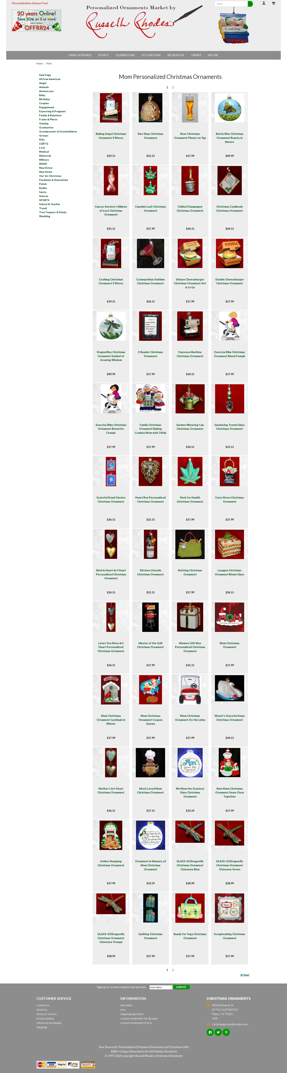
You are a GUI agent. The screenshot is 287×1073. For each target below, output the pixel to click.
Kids (42, 139)
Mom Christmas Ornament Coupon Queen (151, 719)
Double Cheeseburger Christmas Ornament (229, 281)
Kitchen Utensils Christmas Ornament (150, 572)
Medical (44, 151)
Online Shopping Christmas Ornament (111, 863)
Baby (42, 95)
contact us (42, 1005)
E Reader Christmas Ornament (150, 354)
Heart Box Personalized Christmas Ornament (150, 499)
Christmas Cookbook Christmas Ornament (229, 208)
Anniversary (46, 91)
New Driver (46, 167)
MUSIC (43, 163)
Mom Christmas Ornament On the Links (190, 717)
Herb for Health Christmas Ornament (190, 499)
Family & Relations (50, 115)
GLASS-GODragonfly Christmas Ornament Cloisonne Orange (110, 938)
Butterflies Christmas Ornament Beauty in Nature (229, 137)
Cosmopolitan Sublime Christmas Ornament (150, 281)
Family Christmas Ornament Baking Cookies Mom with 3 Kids (150, 428)
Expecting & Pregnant (52, 111)
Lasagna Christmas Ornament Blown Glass (229, 572)
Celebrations (125, 55)
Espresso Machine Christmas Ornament (190, 354)
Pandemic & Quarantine (53, 179)
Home (39, 63)
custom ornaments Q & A (136, 1022)
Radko (43, 188)
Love (42, 147)
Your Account (264, 3)
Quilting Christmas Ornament (150, 936)
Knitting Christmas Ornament (190, 572)
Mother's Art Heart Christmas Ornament (111, 790)
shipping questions (132, 1014)
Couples (44, 103)
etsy (123, 1009)
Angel (42, 83)
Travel (43, 208)
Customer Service (53, 998)
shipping (41, 1027)
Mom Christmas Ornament (229, 645)
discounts (126, 1005)
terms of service (46, 1014)
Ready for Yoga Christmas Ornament (190, 936)
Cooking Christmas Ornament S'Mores (111, 281)
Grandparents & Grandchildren (58, 131)
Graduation (46, 127)
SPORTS (44, 200)
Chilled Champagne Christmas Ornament (190, 208)
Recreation (175, 55)
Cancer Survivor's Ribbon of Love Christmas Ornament (111, 210)
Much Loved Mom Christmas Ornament (150, 790)
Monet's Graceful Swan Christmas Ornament (230, 717)
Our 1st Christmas (50, 175)
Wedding (44, 216)
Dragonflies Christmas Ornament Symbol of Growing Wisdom (111, 356)
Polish (43, 184)
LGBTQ (43, 143)
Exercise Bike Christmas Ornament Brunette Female (111, 428)
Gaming (44, 123)
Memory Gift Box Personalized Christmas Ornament (190, 647)
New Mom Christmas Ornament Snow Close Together (229, 792)
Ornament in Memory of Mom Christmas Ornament (150, 865)
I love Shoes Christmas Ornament (229, 499)
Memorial (45, 155)
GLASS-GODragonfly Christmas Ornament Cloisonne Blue (190, 865)
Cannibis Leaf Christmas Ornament (150, 208)
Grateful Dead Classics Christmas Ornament (111, 499)
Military (44, 159)
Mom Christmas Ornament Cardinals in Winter (111, 719)
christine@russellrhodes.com (227, 1024)
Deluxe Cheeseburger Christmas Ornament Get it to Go (190, 283)
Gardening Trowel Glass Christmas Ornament (229, 426)
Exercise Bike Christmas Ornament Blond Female (229, 354)
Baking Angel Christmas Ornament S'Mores (111, 135)
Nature (213, 55)
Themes (196, 55)
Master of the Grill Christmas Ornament (150, 645)
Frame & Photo (48, 119)
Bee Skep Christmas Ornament (150, 135)
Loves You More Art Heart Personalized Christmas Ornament (111, 647)
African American (49, 79)
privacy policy (45, 1018)
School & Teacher (49, 204)
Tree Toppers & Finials (53, 212)
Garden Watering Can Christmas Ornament (190, 426)
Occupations (151, 55)
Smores (43, 196)
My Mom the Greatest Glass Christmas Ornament (190, 792)
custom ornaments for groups (138, 1018)
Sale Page (45, 75)
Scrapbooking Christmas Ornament (229, 936)
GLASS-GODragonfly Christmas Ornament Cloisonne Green (229, 865)
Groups (43, 135)
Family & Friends (80, 55)
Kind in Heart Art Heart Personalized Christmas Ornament (111, 574)
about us (41, 1009)
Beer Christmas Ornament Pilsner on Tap (190, 135)
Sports (103, 55)
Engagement (46, 107)
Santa (42, 192)
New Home (45, 171)
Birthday (44, 99)
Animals (44, 87)
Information (133, 998)
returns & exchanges (49, 1022)
